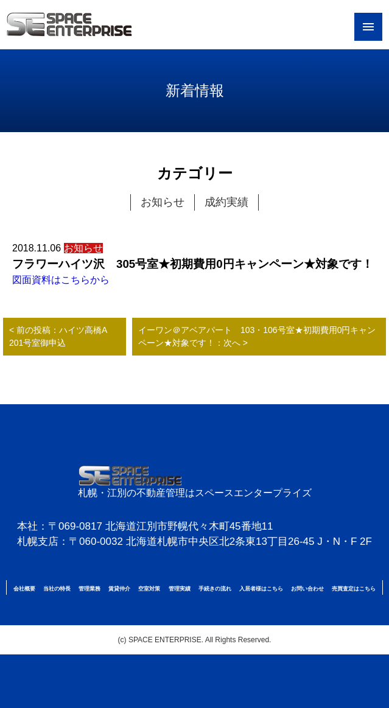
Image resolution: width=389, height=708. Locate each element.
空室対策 (149, 589)
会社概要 (24, 589)
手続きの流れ (214, 589)
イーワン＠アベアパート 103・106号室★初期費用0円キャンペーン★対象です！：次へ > (257, 336)
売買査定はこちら (354, 589)
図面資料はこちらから (61, 280)
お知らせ (162, 202)
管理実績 (180, 589)
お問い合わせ (307, 589)
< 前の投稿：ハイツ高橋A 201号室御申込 (62, 336)
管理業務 (89, 589)
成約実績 (226, 202)
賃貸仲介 (119, 589)
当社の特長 (57, 589)
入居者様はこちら (261, 589)
